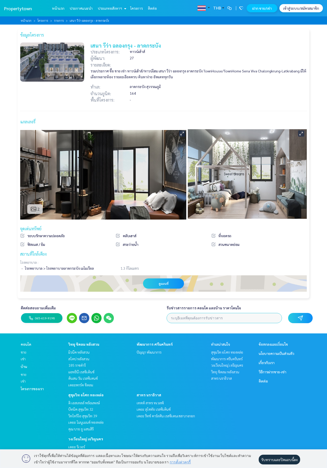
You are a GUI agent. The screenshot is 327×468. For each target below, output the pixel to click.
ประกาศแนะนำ (81, 8)
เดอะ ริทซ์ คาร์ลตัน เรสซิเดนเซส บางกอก (166, 415)
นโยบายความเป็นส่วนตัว (276, 353)
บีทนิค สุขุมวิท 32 (80, 409)
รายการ (59, 20)
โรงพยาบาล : (29, 262)
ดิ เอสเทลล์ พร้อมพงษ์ (84, 402)
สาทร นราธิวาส (149, 395)
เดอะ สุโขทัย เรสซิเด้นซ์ (154, 409)
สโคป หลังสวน (78, 358)
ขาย (23, 352)
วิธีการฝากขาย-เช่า (272, 371)
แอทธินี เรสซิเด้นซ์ (81, 371)
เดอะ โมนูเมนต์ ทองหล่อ (86, 422)
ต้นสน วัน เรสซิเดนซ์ (83, 378)
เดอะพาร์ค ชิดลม (80, 385)
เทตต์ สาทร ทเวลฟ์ (150, 402)
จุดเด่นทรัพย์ (30, 228)
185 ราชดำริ (77, 365)
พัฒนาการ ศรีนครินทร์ (155, 344)
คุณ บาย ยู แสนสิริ (81, 429)
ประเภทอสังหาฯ (111, 8)
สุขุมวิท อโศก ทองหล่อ (86, 395)
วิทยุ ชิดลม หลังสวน (83, 344)
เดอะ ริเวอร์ (76, 446)
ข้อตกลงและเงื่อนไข (273, 344)
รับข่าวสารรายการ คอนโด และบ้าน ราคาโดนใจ (204, 308)
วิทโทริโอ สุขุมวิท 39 (82, 415)
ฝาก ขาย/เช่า (262, 8)
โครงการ (136, 8)
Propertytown (18, 8)
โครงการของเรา (32, 388)
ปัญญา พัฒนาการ (149, 352)
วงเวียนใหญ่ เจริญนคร (85, 439)
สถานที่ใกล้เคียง (33, 254)
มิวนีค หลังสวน (79, 352)
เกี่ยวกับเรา (267, 362)
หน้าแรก (58, 8)
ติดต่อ (152, 8)
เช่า (23, 358)
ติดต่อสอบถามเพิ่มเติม (38, 308)
